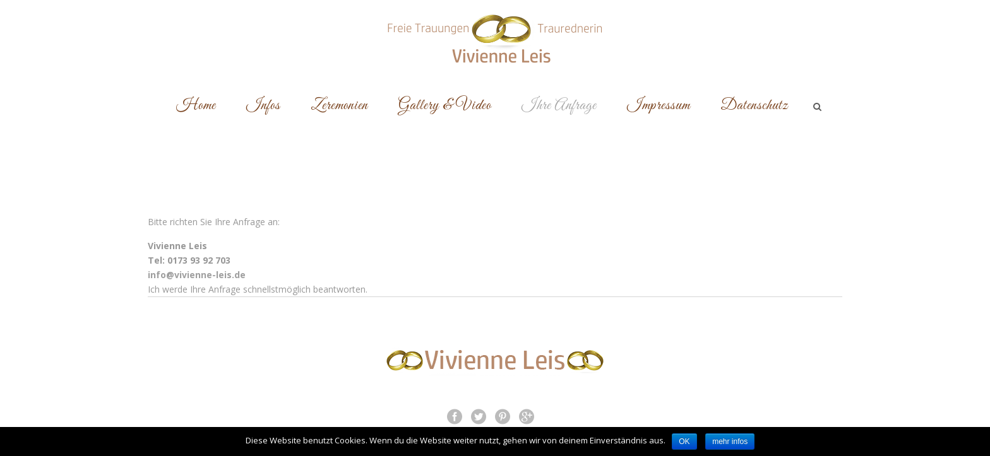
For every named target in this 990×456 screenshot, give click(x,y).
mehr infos (730, 441)
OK (684, 441)
